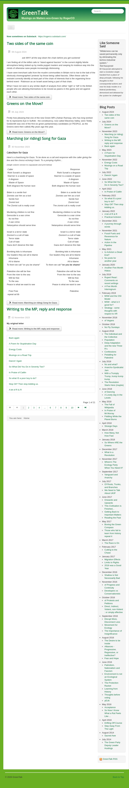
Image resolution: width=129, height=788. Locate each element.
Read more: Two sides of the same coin (29, 97)
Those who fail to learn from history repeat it (113, 533)
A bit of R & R (15, 389)
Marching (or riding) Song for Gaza (36, 138)
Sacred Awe (110, 735)
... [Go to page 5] (45, 407)
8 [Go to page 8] (61, 407)
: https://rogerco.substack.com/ (36, 36)
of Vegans (109, 320)
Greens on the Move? (25, 103)
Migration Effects (112, 559)
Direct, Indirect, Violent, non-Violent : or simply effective (114, 609)
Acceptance (110, 707)
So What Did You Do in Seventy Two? (26, 366)
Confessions (110, 351)
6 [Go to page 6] (50, 407)
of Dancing (110, 392)
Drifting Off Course (113, 723)
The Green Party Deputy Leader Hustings (112, 745)
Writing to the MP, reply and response (39, 309)
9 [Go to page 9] (66, 407)
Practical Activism (113, 217)
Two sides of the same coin (30, 43)
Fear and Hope (112, 658)
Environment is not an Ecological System (113, 677)
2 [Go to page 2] (28, 407)
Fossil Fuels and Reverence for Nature (112, 236)
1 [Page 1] (23, 407)
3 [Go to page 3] (33, 407)
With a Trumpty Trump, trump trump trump (114, 376)
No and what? (111, 364)
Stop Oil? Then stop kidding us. (23, 384)
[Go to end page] (85, 407)
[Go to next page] (78, 407)
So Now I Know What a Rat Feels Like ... (113, 713)
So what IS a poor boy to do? (22, 378)
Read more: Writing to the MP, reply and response (34, 328)
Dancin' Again (15, 361)
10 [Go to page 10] (72, 407)
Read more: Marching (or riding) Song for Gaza (33, 302)
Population (110, 340)
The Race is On (112, 543)
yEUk (107, 700)
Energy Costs (15, 349)
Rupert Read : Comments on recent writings (111, 280)
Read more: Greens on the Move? (26, 132)
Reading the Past (113, 517)
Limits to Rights (112, 562)
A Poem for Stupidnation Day (22, 343)
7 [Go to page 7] (55, 407)
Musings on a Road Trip (20, 355)
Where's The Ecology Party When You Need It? (114, 465)
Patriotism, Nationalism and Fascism (112, 668)
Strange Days (111, 426)
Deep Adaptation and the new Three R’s (113, 346)
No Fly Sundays (112, 327)
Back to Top (118, 777)
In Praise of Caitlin (17, 372)
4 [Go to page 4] (39, 407)
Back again (14, 338)
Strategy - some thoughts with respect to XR (112, 311)
